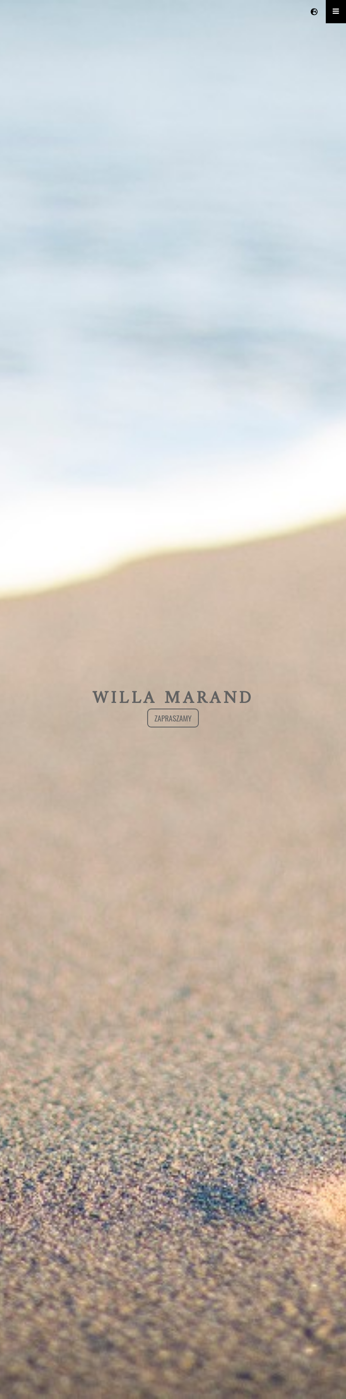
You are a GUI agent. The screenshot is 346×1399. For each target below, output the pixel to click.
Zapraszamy (173, 718)
